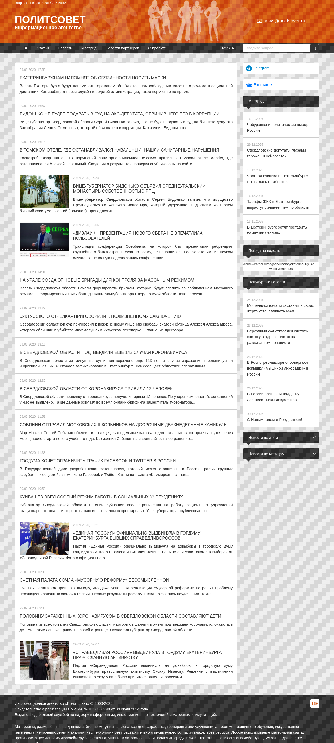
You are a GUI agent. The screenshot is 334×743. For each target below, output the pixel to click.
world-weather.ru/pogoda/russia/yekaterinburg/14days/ (281, 261)
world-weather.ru (281, 266)
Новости (65, 48)
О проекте (157, 48)
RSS (228, 48)
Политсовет (50, 19)
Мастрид (89, 48)
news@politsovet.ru (281, 21)
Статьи (43, 48)
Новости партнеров (122, 48)
